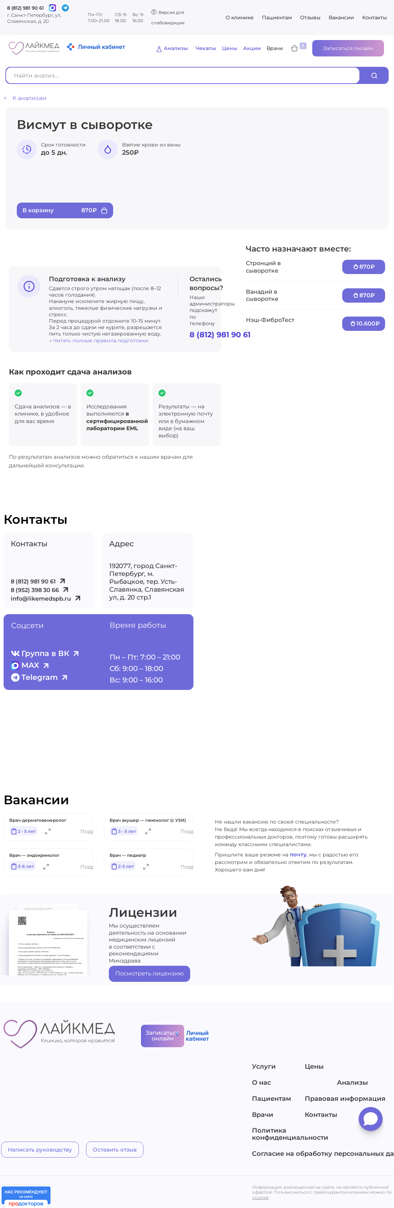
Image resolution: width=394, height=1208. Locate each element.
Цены (229, 48)
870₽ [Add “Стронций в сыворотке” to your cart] (367, 266)
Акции (252, 48)
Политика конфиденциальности (290, 1135)
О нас (261, 1084)
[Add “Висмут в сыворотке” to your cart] (65, 210)
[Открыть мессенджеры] (370, 1122)
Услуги (264, 1068)
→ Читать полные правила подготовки (98, 340)
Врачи (275, 48)
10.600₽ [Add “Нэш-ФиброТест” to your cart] (368, 323)
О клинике (240, 17)
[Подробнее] (48, 832)
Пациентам (277, 17)
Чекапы (206, 48)
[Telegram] (65, 8)
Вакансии (341, 17)
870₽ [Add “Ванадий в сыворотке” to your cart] (367, 295)
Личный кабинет (101, 46)
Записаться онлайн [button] (348, 48)
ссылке (260, 1198)
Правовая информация (343, 1100)
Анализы (176, 48)
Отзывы (310, 17)
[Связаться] (52, 8)
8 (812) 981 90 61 (25, 8)
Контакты (374, 17)
